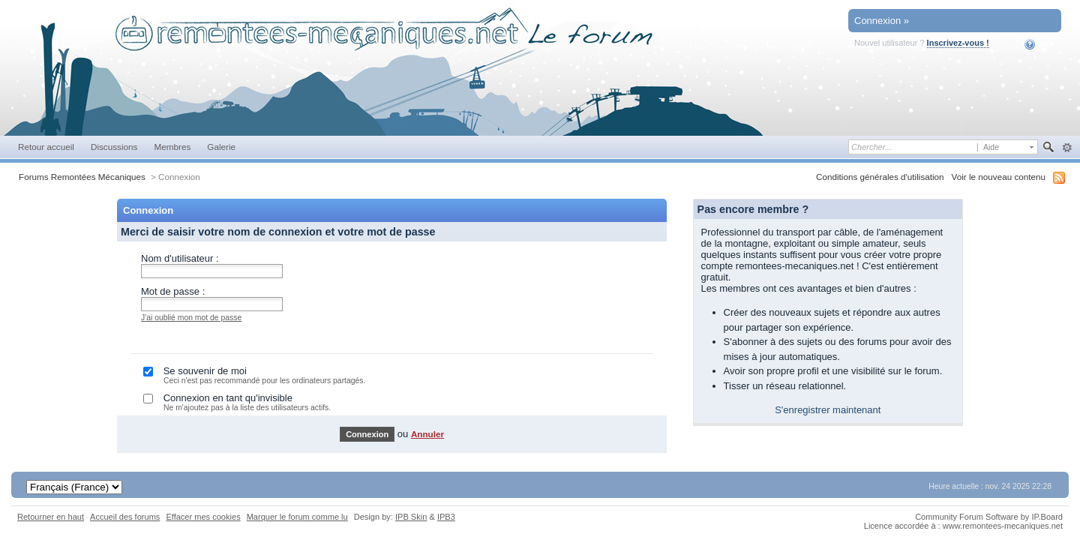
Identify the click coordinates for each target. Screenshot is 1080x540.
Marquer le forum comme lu (297, 516)
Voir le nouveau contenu (999, 177)
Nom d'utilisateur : (180, 258)
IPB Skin (411, 516)
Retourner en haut (50, 516)
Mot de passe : (173, 291)
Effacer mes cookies (203, 516)
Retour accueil (46, 147)
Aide (1040, 44)
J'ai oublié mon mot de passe (191, 318)
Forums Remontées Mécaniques (82, 177)
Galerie (221, 147)
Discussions (114, 147)
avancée (1067, 147)
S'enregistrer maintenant (827, 410)
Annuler (427, 434)
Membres (172, 147)
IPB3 (446, 516)
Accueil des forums (125, 516)
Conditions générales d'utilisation (880, 177)
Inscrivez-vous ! (958, 42)
